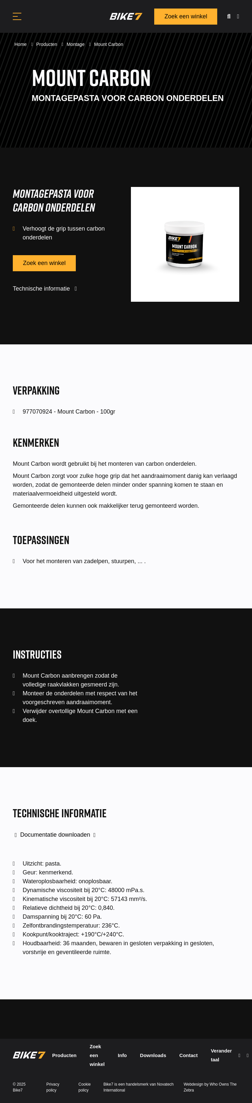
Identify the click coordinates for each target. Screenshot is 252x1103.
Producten (47, 44)
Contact (188, 1055)
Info (122, 1055)
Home (21, 44)
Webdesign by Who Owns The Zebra (210, 1087)
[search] (228, 16)
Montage (76, 44)
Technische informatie (45, 288)
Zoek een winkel (185, 16)
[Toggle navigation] (17, 16)
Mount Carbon (108, 44)
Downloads (153, 1055)
